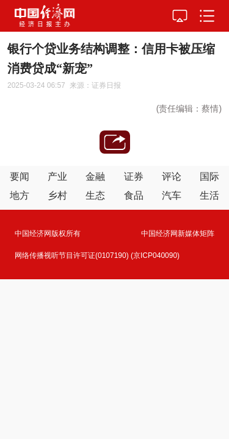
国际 (209, 176)
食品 (134, 195)
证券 (134, 176)
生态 (95, 195)
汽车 (171, 195)
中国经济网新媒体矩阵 (177, 233)
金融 (95, 176)
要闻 (19, 176)
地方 (19, 195)
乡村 (57, 195)
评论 (171, 176)
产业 (57, 176)
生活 (209, 195)
